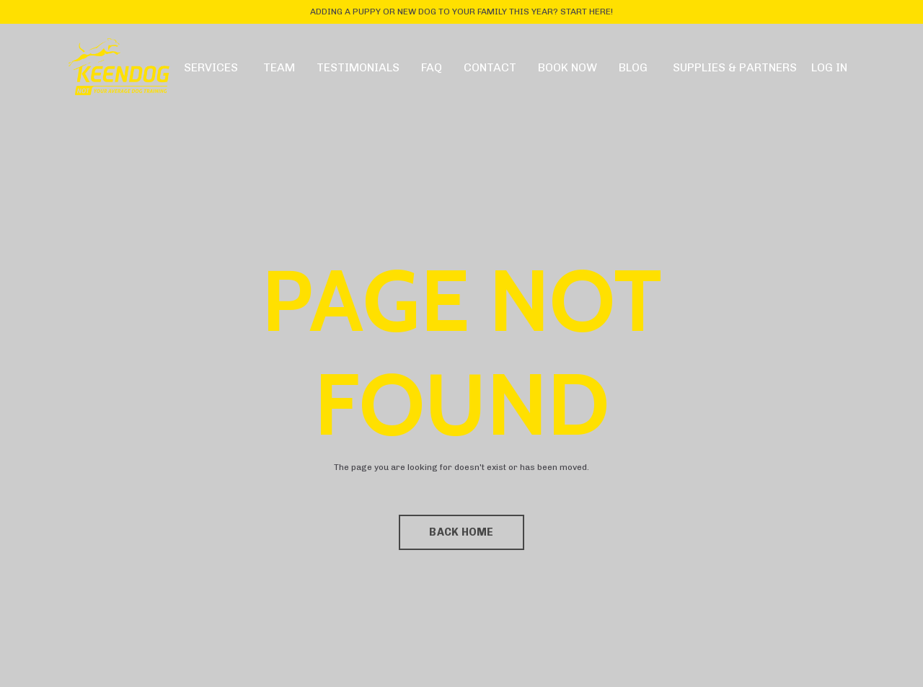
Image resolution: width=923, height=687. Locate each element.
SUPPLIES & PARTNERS (735, 67)
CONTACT (490, 67)
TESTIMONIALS (358, 67)
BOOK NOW (567, 67)
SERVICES (211, 67)
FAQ (431, 67)
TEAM (279, 67)
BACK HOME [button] (461, 532)
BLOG (633, 67)
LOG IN (829, 67)
